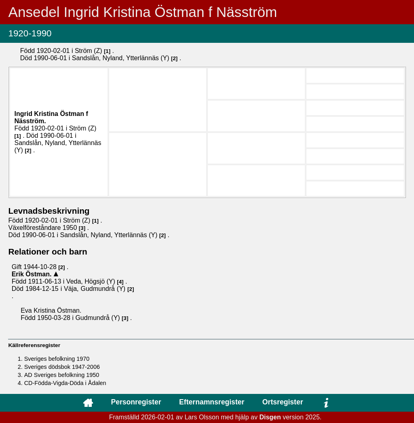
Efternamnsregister (211, 402)
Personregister (136, 402)
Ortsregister (282, 402)
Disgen (270, 417)
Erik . (32, 274)
